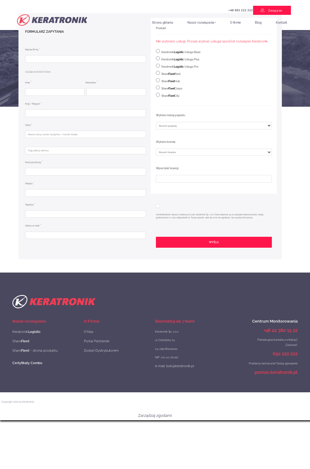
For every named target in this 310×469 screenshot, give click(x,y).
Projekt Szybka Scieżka (217, 11)
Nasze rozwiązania (200, 22)
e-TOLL (240, 11)
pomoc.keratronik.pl (276, 371)
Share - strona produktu (30, 348)
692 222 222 (285, 353)
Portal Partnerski (94, 340)
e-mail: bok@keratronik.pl (171, 365)
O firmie (235, 22)
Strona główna (162, 22)
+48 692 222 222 (189, 10)
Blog (258, 22)
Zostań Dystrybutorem (97, 348)
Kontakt (281, 22)
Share (19, 340)
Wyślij (214, 242)
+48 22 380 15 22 (281, 330)
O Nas (87, 331)
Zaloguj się (275, 10)
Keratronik (23, 331)
